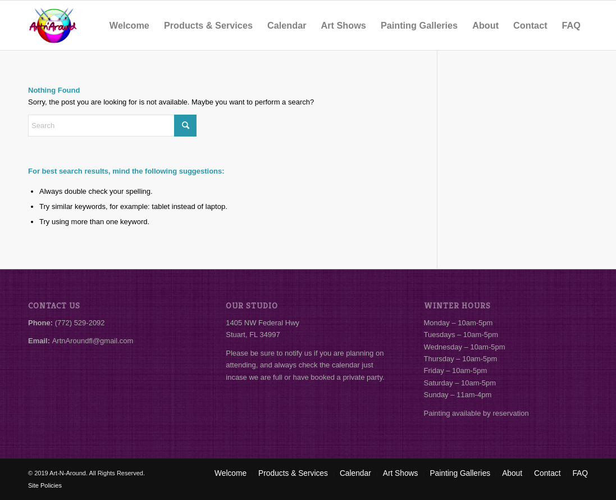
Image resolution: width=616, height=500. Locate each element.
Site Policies (45, 485)
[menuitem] (129, 25)
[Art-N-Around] (52, 25)
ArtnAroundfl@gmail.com (93, 341)
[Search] (112, 126)
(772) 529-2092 (80, 323)
